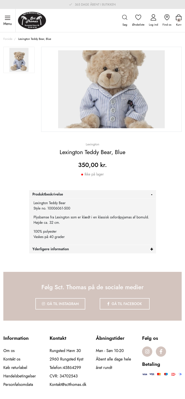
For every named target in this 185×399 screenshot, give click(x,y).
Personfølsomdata (18, 384)
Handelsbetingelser (19, 376)
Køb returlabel (15, 367)
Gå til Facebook (124, 303)
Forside (7, 39)
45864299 (72, 367)
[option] (19, 60)
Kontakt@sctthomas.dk (68, 384)
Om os (9, 351)
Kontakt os (11, 359)
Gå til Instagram (60, 303)
